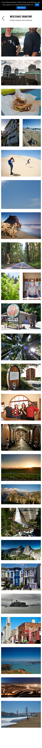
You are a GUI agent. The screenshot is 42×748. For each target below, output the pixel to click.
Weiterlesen (21, 8)
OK (37, 5)
